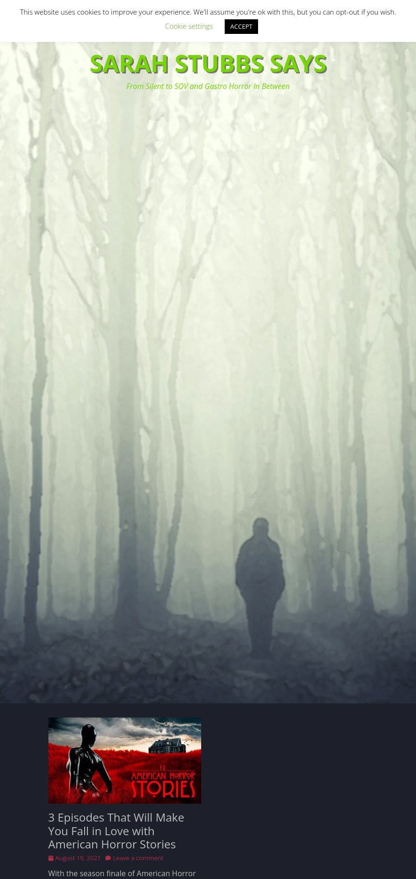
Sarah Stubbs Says (208, 63)
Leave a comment (138, 858)
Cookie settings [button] (189, 26)
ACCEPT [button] (241, 26)
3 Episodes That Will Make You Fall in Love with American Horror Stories (116, 830)
